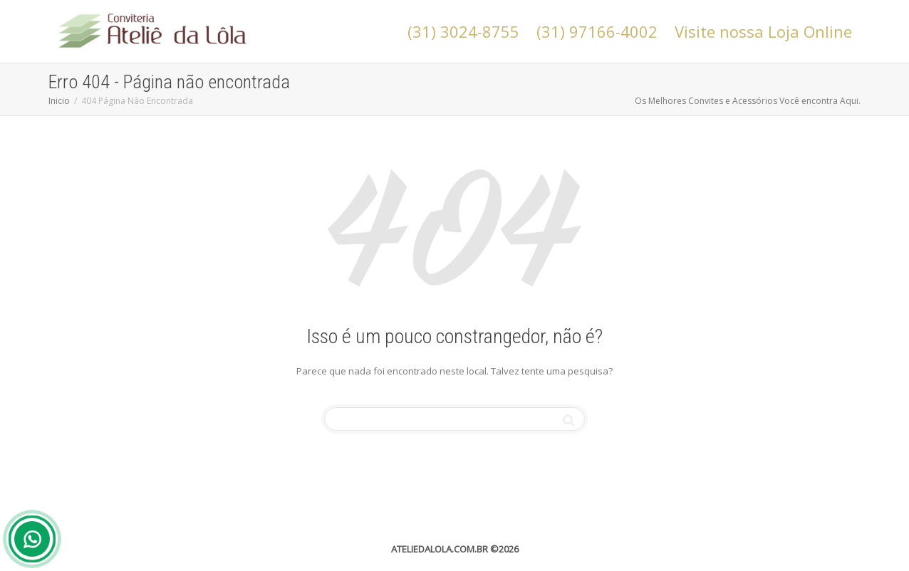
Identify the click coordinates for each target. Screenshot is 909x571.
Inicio (59, 101)
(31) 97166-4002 (597, 31)
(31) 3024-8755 (463, 31)
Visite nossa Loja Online (763, 31)
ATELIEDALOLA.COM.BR (439, 549)
